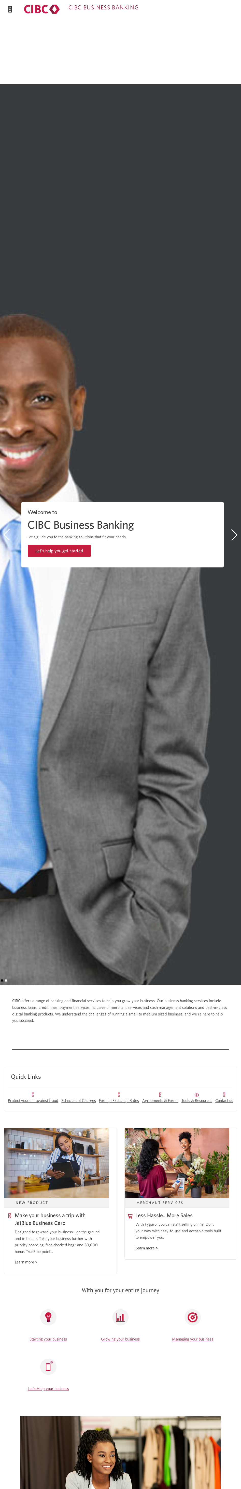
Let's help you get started (59, 550)
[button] (2, 980)
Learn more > (146, 1248)
